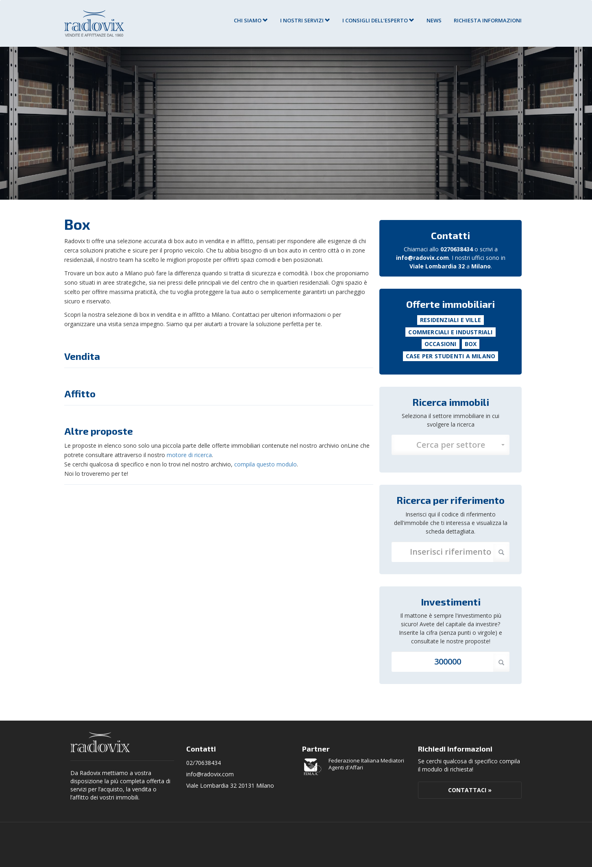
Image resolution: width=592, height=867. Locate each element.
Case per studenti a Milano (450, 356)
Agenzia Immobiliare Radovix (94, 23)
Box (471, 344)
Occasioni (440, 344)
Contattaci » (470, 790)
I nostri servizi (305, 20)
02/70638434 (203, 763)
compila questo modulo (265, 464)
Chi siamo (251, 20)
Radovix (100, 742)
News (434, 20)
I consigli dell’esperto (378, 20)
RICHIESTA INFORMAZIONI (488, 20)
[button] (450, 445)
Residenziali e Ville (450, 320)
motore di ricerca (189, 455)
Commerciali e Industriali (450, 332)
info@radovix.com (422, 257)
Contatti (450, 235)
